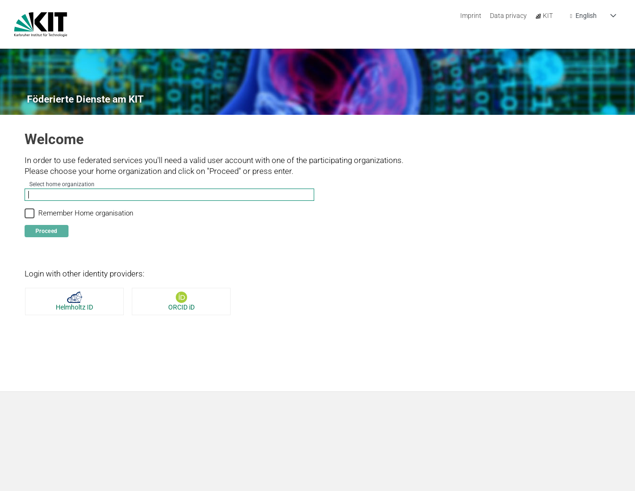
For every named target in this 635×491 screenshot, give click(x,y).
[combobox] (169, 195)
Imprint (470, 15)
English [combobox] (586, 16)
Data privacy (508, 15)
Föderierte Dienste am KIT (85, 99)
